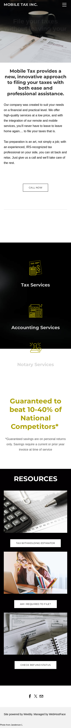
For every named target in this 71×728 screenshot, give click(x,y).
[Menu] (64, 4)
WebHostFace (57, 714)
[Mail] (41, 696)
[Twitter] (35, 696)
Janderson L (17, 725)
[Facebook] (30, 696)
